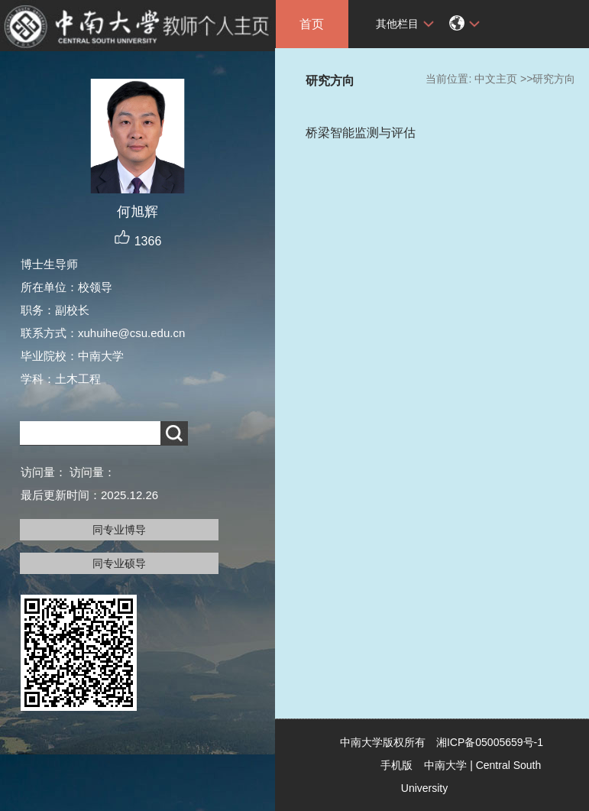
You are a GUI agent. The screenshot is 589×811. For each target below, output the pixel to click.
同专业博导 (119, 530)
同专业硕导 (119, 563)
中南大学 (445, 765)
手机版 (396, 765)
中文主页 (495, 79)
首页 (311, 24)
